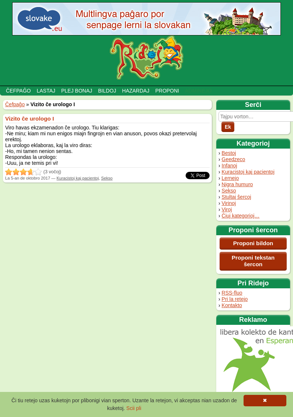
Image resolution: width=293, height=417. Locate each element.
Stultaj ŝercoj (236, 197)
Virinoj (229, 203)
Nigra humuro (237, 184)
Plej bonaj (76, 91)
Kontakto (232, 305)
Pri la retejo (235, 299)
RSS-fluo (232, 293)
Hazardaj (135, 91)
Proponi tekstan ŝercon (253, 260)
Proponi (167, 91)
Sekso (229, 191)
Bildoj (107, 91)
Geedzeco (233, 159)
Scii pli (133, 408)
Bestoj (229, 153)
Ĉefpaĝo (18, 91)
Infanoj (229, 165)
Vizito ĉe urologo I (29, 118)
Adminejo (198, 91)
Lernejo (230, 178)
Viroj (227, 209)
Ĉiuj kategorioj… (241, 216)
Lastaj (46, 91)
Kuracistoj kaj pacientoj (248, 172)
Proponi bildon (253, 243)
